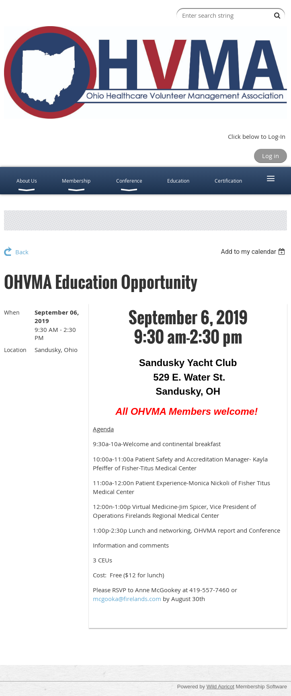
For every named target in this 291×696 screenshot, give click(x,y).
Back (22, 252)
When (12, 312)
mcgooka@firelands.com (127, 599)
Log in (270, 156)
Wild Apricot (220, 687)
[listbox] (254, 252)
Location (15, 350)
